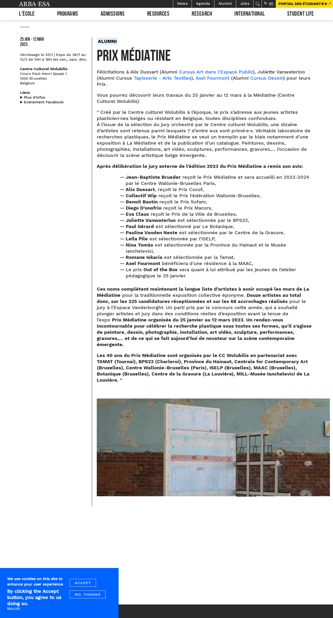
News (182, 3)
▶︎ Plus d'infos (32, 97)
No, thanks (88, 594)
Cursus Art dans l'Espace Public (216, 72)
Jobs (244, 3)
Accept (83, 583)
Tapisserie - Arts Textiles (162, 78)
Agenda (203, 3)
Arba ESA (42, 4)
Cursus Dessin (266, 78)
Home (24, 27)
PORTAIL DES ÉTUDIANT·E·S (302, 4)
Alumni (225, 3)
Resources (158, 14)
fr (265, 3)
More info (13, 608)
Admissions (113, 14)
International (249, 14)
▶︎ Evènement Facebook (42, 102)
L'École (27, 14)
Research (202, 14)
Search (258, 4)
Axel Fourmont (212, 78)
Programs (67, 14)
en (271, 3)
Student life (300, 14)
